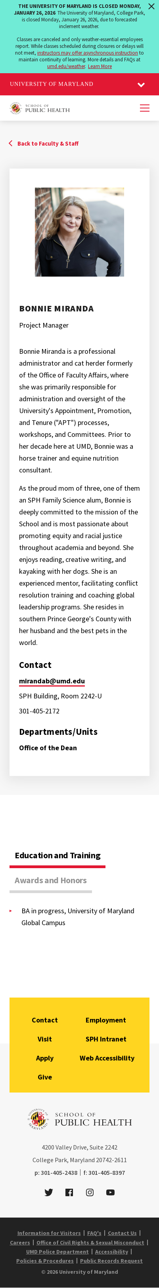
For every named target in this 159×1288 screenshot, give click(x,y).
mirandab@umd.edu (52, 680)
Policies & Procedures (45, 1260)
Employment (106, 1019)
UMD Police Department (57, 1251)
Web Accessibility (107, 1057)
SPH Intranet (106, 1038)
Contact (45, 1019)
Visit (45, 1038)
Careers (20, 1242)
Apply (45, 1057)
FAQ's (94, 1233)
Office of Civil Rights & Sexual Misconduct (90, 1242)
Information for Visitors (49, 1233)
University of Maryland (52, 84)
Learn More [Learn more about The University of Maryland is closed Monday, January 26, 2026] (100, 66)
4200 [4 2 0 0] (48, 1147)
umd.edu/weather (66, 66)
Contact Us (122, 1233)
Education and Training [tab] (57, 855)
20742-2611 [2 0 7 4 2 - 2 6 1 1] (111, 1160)
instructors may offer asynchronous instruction (87, 52)
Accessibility (111, 1251)
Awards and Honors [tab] (51, 880)
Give (45, 1076)
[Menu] (144, 108)
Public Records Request (111, 1260)
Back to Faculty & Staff (48, 143)
